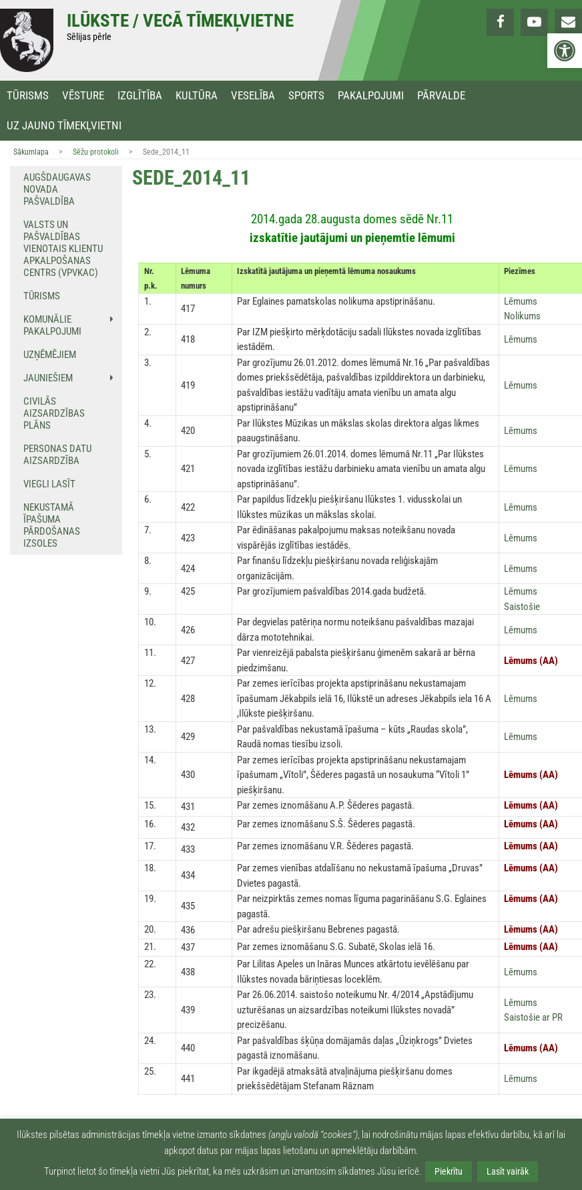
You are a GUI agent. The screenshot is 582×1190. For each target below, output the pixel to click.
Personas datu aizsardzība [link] (57, 455)
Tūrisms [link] (28, 95)
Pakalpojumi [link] (371, 95)
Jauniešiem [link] (48, 378)
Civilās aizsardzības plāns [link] (54, 413)
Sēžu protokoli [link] (96, 152)
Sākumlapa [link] (31, 152)
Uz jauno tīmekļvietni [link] (64, 125)
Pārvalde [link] (441, 95)
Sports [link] (306, 95)
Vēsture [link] (83, 95)
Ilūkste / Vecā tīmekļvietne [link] (180, 20)
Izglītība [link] (139, 95)
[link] (564, 50)
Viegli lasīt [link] (49, 484)
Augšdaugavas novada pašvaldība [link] (57, 189)
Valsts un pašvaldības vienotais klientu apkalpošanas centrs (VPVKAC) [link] (63, 249)
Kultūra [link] (197, 95)
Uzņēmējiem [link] (49, 355)
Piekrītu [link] (448, 1171)
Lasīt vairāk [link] (508, 1171)
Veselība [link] (253, 95)
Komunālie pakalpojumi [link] (52, 325)
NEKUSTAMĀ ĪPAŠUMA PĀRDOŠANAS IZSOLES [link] (51, 525)
